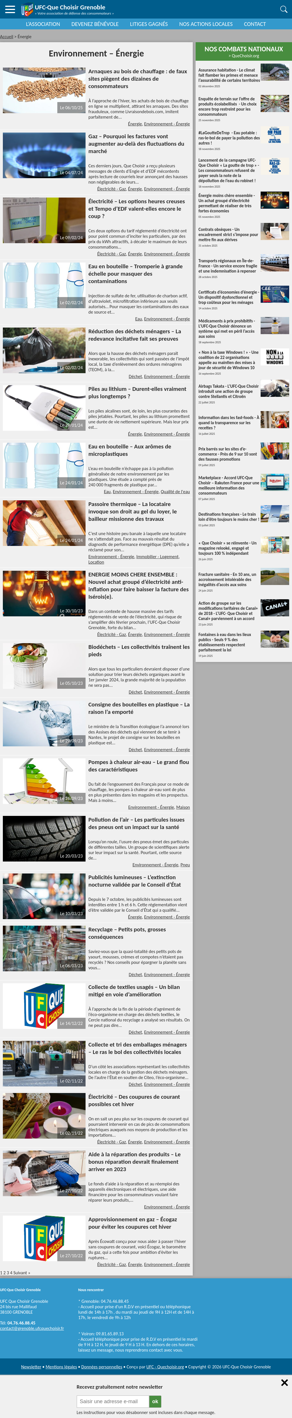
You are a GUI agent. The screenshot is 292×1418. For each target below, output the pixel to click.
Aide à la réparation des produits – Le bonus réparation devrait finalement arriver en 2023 (134, 1162)
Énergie (135, 124)
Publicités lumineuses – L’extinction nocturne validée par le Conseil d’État (134, 880)
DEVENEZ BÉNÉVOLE (95, 24)
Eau (138, 319)
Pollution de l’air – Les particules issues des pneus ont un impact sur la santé (136, 823)
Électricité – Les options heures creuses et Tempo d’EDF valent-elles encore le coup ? (136, 209)
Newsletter (31, 1367)
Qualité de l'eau (175, 491)
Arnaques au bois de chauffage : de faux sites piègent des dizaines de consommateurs (137, 79)
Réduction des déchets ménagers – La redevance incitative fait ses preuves (134, 335)
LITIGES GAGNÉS (149, 24)
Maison (183, 807)
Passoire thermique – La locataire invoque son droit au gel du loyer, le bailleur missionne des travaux (132, 511)
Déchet (135, 376)
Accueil (6, 36)
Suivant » (22, 1272)
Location (96, 562)
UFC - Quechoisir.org (165, 1367)
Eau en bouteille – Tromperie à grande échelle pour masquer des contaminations (135, 274)
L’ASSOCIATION (43, 24)
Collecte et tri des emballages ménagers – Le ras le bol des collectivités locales (137, 1048)
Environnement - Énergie (167, 124)
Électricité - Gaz (111, 189)
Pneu (185, 865)
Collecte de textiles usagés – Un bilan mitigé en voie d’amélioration (134, 990)
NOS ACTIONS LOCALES (206, 24)
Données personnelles (101, 1367)
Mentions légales (61, 1367)
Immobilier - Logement (157, 556)
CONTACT (255, 24)
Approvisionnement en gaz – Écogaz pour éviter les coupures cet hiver (132, 1223)
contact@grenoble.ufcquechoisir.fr (32, 1328)
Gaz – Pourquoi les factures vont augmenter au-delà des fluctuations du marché (136, 144)
